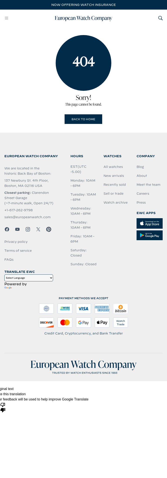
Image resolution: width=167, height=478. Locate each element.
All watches (113, 167)
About (142, 175)
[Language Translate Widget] (28, 277)
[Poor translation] (2, 407)
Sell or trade (114, 193)
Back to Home (83, 119)
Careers (143, 193)
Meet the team (148, 184)
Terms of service (18, 250)
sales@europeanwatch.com (27, 217)
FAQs (8, 259)
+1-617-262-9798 (18, 210)
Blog (140, 167)
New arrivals (114, 175)
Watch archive (116, 202)
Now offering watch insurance (83, 5)
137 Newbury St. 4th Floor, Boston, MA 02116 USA (26, 183)
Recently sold (115, 184)
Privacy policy (16, 241)
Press (141, 202)
